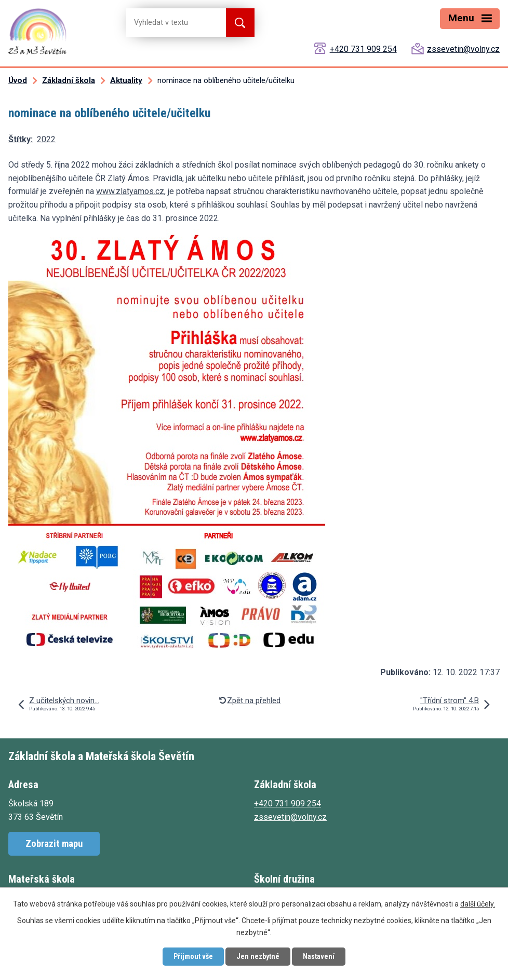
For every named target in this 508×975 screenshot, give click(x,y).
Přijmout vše (193, 956)
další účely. (477, 904)
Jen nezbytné (257, 956)
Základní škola (68, 80)
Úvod (17, 80)
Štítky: (20, 139)
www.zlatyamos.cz (130, 191)
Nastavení (319, 956)
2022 (46, 139)
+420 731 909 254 (363, 49)
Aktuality (126, 80)
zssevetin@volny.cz (463, 49)
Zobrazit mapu (54, 843)
